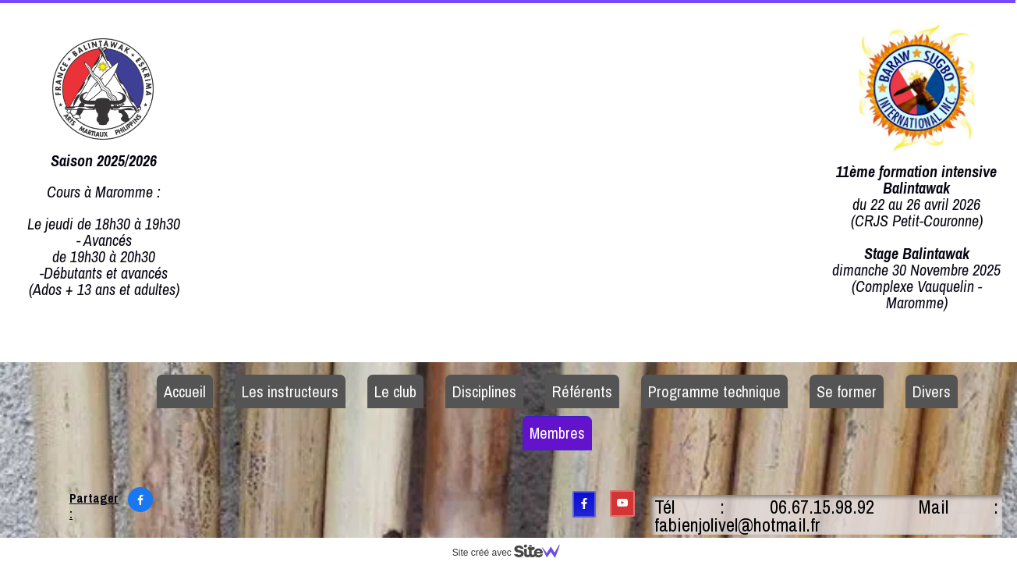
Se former (847, 391)
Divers (931, 391)
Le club (395, 391)
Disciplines (484, 391)
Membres (557, 432)
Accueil (185, 391)
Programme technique (714, 391)
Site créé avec (512, 552)
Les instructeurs (290, 391)
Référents (582, 391)
